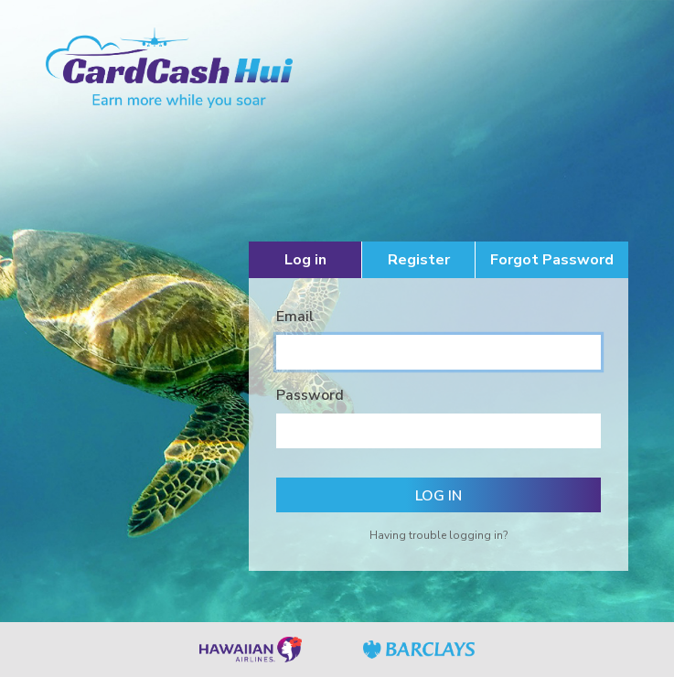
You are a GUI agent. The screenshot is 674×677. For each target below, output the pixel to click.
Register (419, 260)
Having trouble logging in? (438, 535)
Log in (305, 260)
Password (310, 395)
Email (295, 316)
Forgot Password (552, 260)
